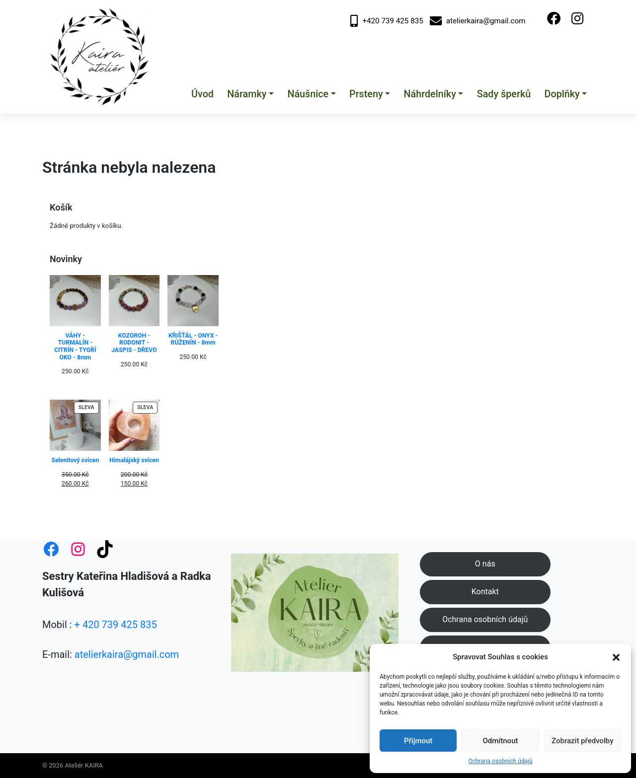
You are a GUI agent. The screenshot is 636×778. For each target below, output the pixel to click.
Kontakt (485, 591)
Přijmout (418, 740)
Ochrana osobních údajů (500, 761)
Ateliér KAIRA (84, 765)
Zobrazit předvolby (583, 740)
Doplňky (562, 94)
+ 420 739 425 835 (116, 625)
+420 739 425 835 (386, 21)
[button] (616, 657)
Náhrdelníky (430, 94)
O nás (485, 563)
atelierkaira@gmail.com (478, 21)
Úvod (202, 94)
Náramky (246, 94)
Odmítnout (500, 740)
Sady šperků (504, 94)
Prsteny (366, 94)
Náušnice (307, 94)
